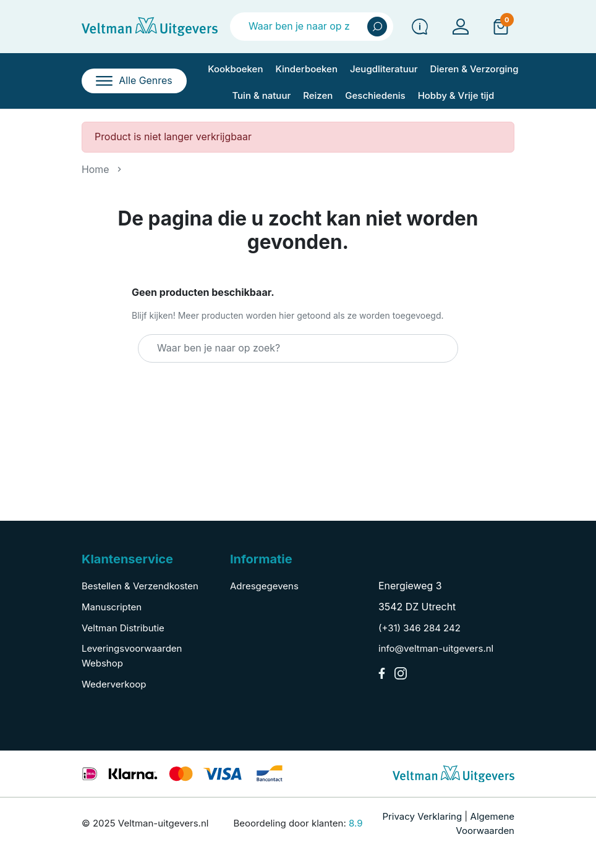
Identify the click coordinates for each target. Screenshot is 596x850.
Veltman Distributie (123, 628)
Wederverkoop (114, 684)
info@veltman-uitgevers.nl (435, 648)
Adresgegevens (264, 586)
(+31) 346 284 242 (419, 628)
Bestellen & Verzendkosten (140, 586)
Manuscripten (112, 607)
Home (95, 169)
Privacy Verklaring (422, 816)
